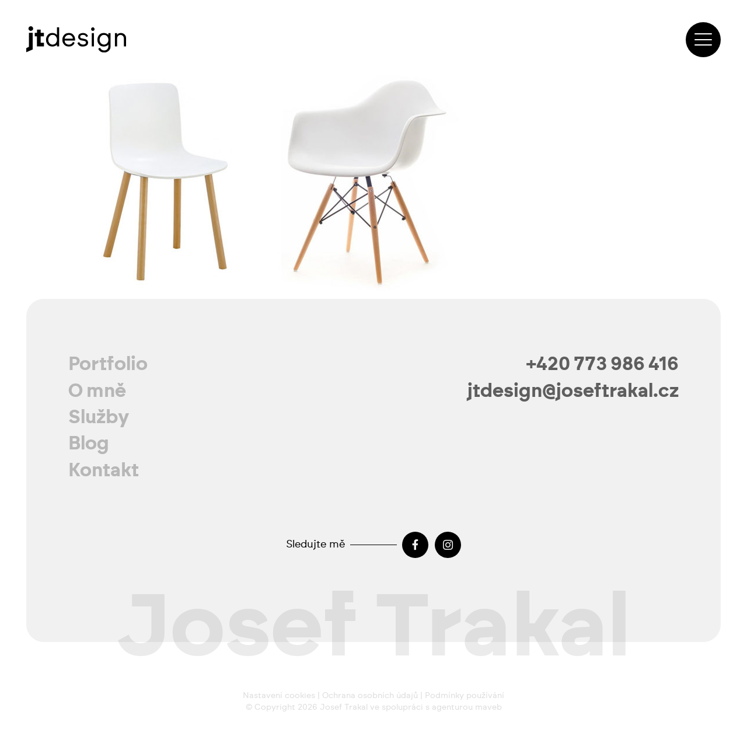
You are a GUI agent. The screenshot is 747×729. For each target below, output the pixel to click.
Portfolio (108, 364)
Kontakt (103, 470)
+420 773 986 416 (602, 364)
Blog (88, 443)
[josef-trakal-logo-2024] (76, 39)
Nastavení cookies (279, 696)
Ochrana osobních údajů (370, 696)
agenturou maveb (467, 707)
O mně (97, 391)
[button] (703, 39)
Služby (99, 417)
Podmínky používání (464, 696)
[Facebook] (415, 545)
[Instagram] (448, 545)
